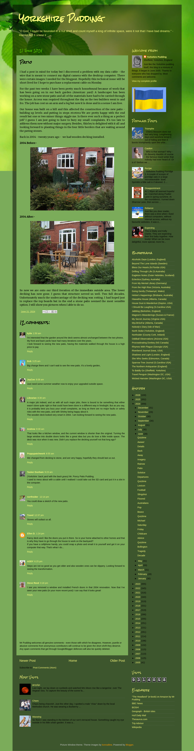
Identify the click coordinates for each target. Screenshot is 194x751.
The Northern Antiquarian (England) (149, 366)
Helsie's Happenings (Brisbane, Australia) (152, 295)
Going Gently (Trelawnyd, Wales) (148, 291)
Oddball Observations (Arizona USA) (150, 339)
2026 (138, 395)
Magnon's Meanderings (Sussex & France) (153, 315)
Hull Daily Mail (139, 715)
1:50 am (37, 333)
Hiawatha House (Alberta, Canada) (149, 299)
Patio (140, 468)
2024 (138, 404)
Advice (140, 538)
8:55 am (50, 453)
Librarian (32, 398)
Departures (142, 477)
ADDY (30, 561)
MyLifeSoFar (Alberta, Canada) (147, 323)
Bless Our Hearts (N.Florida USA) (148, 267)
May (140, 561)
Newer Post (28, 660)
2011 (138, 636)
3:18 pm (44, 583)
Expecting (149, 228)
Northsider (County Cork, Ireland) (148, 335)
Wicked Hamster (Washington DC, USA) (152, 378)
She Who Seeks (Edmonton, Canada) (150, 358)
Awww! (140, 442)
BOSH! (135, 707)
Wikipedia (137, 727)
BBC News (137, 703)
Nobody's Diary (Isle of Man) (146, 327)
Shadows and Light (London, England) (151, 354)
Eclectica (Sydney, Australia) (146, 279)
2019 (138, 601)
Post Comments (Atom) (44, 667)
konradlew (107, 745)
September (143, 421)
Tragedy (141, 551)
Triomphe (149, 128)
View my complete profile (144, 81)
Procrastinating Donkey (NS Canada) (150, 342)
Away (140, 455)
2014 (138, 623)
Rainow (141, 464)
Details (140, 446)
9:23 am (49, 472)
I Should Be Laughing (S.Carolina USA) (151, 307)
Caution (148, 148)
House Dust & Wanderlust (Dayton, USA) (152, 303)
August (142, 425)
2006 (138, 658)
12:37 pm (39, 515)
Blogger (129, 745)
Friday (140, 529)
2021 (138, 592)
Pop (139, 507)
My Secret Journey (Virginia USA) (148, 319)
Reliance (149, 208)
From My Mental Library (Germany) (149, 283)
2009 (138, 645)
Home (73, 660)
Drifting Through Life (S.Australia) (148, 271)
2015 (138, 619)
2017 (138, 610)
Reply (30, 351)
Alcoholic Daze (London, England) (149, 259)
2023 (138, 584)
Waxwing (36, 717)
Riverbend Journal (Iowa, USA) (147, 350)
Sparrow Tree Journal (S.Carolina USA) (151, 362)
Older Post (117, 660)
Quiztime (141, 437)
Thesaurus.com (139, 719)
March (141, 570)
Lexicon (141, 485)
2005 (138, 662)
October (142, 416)
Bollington (142, 547)
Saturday (141, 525)
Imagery (141, 459)
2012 (138, 632)
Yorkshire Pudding (61, 18)
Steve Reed (33, 583)
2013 (138, 627)
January (142, 578)
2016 (138, 614)
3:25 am (36, 361)
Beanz (140, 512)
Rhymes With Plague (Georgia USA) (150, 346)
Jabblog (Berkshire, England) (146, 311)
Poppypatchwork (36, 453)
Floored (141, 498)
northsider (33, 497)
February (143, 574)
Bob (29, 361)
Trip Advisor (138, 723)
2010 (138, 640)
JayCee (31, 379)
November (143, 412)
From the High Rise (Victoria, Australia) (151, 287)
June (140, 434)
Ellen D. (31, 533)
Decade (141, 555)
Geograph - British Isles (143, 711)
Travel (30, 515)
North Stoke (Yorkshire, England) (148, 331)
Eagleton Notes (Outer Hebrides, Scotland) (153, 275)
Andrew (31, 429)
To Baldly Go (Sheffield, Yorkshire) (149, 370)
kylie (29, 333)
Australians (142, 503)
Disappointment (152, 188)
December (143, 407)
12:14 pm (44, 497)
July (140, 429)
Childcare (142, 533)
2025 (138, 399)
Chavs (35, 701)
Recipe (148, 168)
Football (141, 490)
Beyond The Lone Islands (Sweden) (149, 263)
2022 (138, 588)
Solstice (141, 472)
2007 (138, 654)
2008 (138, 649)
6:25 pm (38, 561)
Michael (141, 520)
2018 (138, 605)
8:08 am (40, 379)
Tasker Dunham (35, 472)
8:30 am (42, 398)
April (140, 565)
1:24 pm (40, 533)
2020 (138, 597)
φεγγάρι (36, 685)
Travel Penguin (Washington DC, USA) (151, 374)
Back (139, 451)
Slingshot (142, 494)
